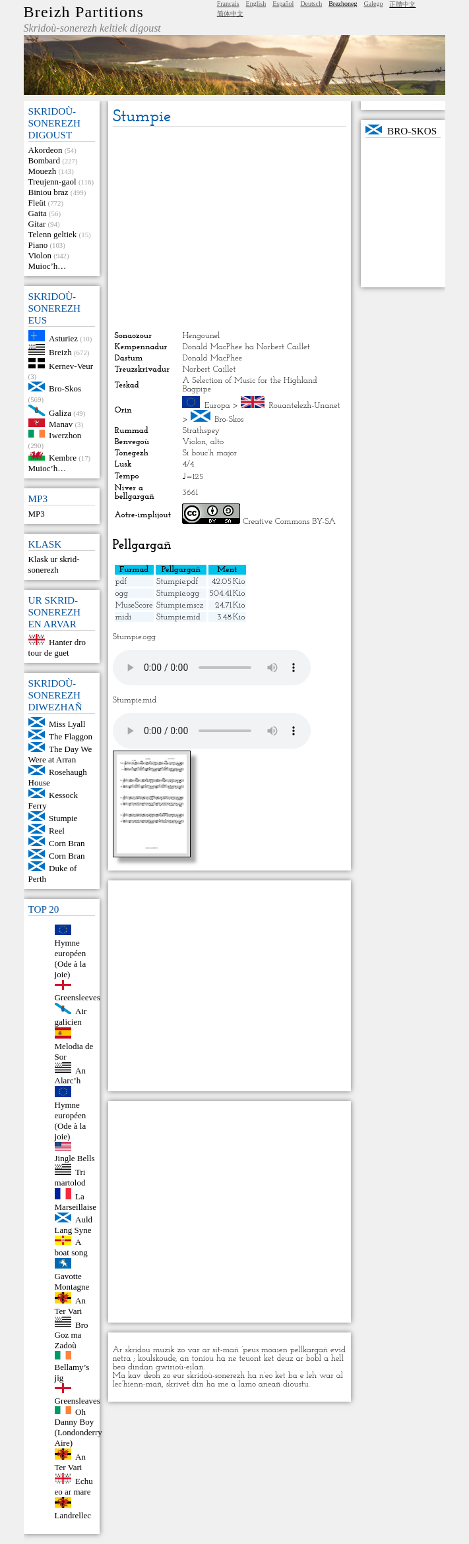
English (256, 3)
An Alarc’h (70, 1075)
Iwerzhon (65, 435)
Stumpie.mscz (180, 605)
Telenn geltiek (52, 234)
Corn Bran (67, 843)
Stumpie (63, 818)
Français (228, 3)
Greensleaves (77, 1401)
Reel (57, 831)
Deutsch (311, 3)
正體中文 (402, 4)
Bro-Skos (65, 388)
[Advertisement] (230, 228)
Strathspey (201, 430)
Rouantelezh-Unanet (304, 405)
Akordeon (45, 150)
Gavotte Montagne (72, 1281)
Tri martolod (70, 1177)
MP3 (36, 514)
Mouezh (42, 171)
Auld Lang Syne (74, 1225)
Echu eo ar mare (74, 1486)
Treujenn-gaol (52, 181)
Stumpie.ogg (178, 593)
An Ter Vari (70, 1306)
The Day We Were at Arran (60, 754)
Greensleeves (77, 997)
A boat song (71, 1247)
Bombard (44, 160)
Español (283, 3)
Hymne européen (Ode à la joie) (70, 958)
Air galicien (71, 1016)
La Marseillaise (76, 1201)
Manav (61, 424)
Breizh (60, 352)
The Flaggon (70, 736)
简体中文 (230, 13)
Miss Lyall (67, 724)
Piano (38, 245)
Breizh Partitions (84, 11)
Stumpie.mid (178, 617)
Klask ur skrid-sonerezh (54, 564)
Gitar (37, 224)
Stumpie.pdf (177, 581)
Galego (373, 3)
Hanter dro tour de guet (57, 647)
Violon (39, 255)
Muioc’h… (47, 266)
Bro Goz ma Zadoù (71, 1334)
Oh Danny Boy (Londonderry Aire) (78, 1427)
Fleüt (37, 203)
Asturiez (63, 338)
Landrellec (73, 1515)
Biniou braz (48, 192)
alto (217, 442)
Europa (217, 405)
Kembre (63, 458)
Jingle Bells (75, 1158)
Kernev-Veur (71, 365)
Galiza (60, 413)
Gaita (37, 213)
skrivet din (185, 1384)
